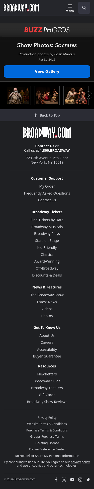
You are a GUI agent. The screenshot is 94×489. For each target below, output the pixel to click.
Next (88, 95)
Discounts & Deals (47, 275)
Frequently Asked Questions (47, 193)
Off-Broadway (47, 268)
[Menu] (70, 8)
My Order (47, 186)
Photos (47, 315)
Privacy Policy (47, 418)
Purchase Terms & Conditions (47, 430)
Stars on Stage (47, 240)
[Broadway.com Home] (21, 7)
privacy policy (80, 462)
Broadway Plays (47, 233)
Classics (47, 254)
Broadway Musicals (47, 226)
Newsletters (47, 374)
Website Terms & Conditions (47, 424)
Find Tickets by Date (47, 219)
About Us (46, 335)
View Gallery (47, 71)
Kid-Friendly (47, 247)
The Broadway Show (47, 294)
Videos (47, 308)
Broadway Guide (46, 381)
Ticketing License (47, 443)
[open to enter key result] (84, 8)
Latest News (47, 301)
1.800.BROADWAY (55, 150)
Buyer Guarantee (47, 356)
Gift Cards (47, 394)
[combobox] (82, 8)
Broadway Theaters (47, 387)
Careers (47, 342)
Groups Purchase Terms (47, 436)
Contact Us (44, 145)
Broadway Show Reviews (47, 401)
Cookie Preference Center (47, 449)
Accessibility (47, 349)
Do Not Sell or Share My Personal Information (47, 456)
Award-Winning (47, 261)
